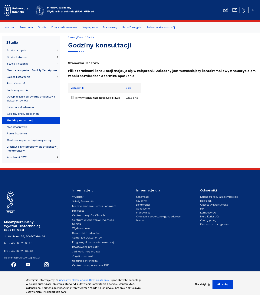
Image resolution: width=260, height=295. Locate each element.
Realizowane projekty (85, 247)
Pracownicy (110, 27)
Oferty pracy (208, 220)
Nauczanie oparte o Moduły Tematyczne (32, 70)
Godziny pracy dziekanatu (23, 113)
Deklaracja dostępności (214, 224)
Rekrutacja (26, 27)
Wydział (10, 27)
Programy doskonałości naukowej (93, 242)
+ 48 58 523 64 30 (21, 251)
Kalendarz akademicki (20, 107)
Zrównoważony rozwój (161, 27)
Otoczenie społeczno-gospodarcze (158, 216)
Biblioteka (78, 210)
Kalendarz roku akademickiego (219, 196)
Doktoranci (143, 204)
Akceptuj (222, 285)
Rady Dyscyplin (132, 27)
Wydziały (78, 196)
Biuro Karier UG (16, 83)
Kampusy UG (208, 212)
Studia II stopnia (17, 57)
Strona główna (75, 37)
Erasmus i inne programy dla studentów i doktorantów (32, 148)
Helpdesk (206, 200)
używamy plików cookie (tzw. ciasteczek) (84, 281)
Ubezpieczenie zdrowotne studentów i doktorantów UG (31, 98)
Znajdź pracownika (83, 256)
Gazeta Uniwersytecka (214, 204)
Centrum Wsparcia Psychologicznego (30, 140)
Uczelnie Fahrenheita (85, 260)
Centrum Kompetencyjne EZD (90, 265)
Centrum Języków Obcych (88, 215)
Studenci (141, 200)
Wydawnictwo (81, 228)
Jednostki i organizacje (86, 251)
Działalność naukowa (64, 27)
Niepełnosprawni (17, 127)
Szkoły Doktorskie (83, 201)
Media (140, 220)
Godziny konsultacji (20, 120)
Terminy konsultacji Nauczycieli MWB (97, 97)
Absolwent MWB (17, 157)
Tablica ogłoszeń (17, 90)
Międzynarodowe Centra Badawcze (94, 206)
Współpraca (90, 27)
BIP (202, 208)
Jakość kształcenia (18, 77)
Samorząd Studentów (86, 233)
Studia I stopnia (17, 50)
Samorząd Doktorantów (87, 237)
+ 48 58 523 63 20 (20, 243)
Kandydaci (142, 196)
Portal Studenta (17, 133)
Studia (42, 27)
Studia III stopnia (17, 63)
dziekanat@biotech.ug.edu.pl (22, 257)
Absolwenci (143, 208)
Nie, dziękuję (202, 285)
